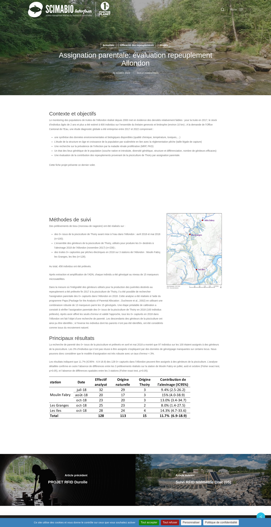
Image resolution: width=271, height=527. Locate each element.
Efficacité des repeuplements (137, 45)
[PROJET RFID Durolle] (68, 480)
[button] (236, 9)
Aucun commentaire (148, 72)
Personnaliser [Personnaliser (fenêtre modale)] (191, 522)
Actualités (108, 45)
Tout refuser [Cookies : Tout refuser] (170, 522)
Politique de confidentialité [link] (221, 522)
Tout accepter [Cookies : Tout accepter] (149, 522)
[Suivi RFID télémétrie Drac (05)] (203, 480)
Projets (164, 45)
